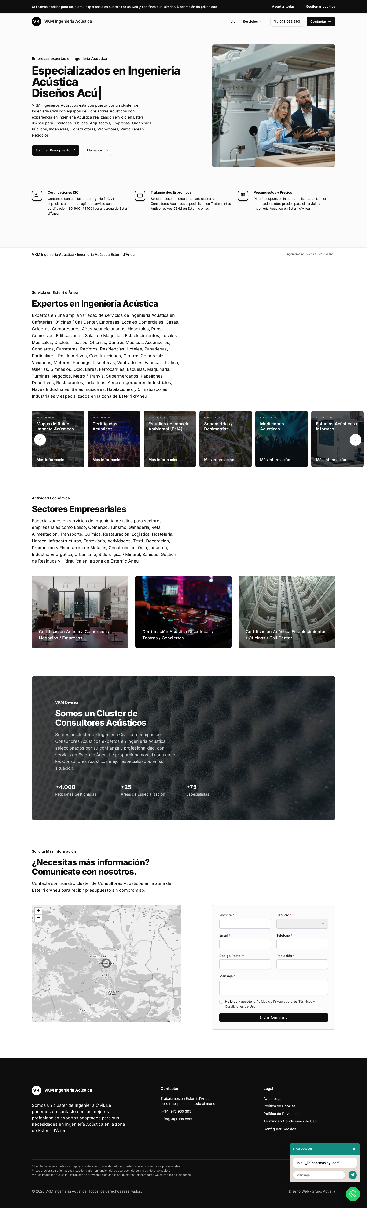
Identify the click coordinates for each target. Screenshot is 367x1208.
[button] (355, 440)
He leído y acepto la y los (270, 1003)
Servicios (253, 21)
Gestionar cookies (320, 6)
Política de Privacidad (273, 1001)
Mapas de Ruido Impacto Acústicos (55, 426)
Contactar (320, 21)
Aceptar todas (283, 6)
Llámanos (97, 150)
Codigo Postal (231, 956)
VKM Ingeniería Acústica (62, 21)
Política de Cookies (280, 1106)
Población (285, 956)
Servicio (284, 915)
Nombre (226, 915)
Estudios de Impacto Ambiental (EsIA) (169, 426)
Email (224, 935)
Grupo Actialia (323, 1191)
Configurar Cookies (280, 1129)
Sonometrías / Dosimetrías (218, 426)
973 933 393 (287, 21)
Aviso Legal (273, 1098)
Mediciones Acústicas (272, 426)
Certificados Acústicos (104, 426)
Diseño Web (299, 1191)
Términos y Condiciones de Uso (290, 1121)
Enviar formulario (274, 1017)
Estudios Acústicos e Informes (337, 426)
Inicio (231, 21)
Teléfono (284, 935)
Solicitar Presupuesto (56, 150)
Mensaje (227, 976)
